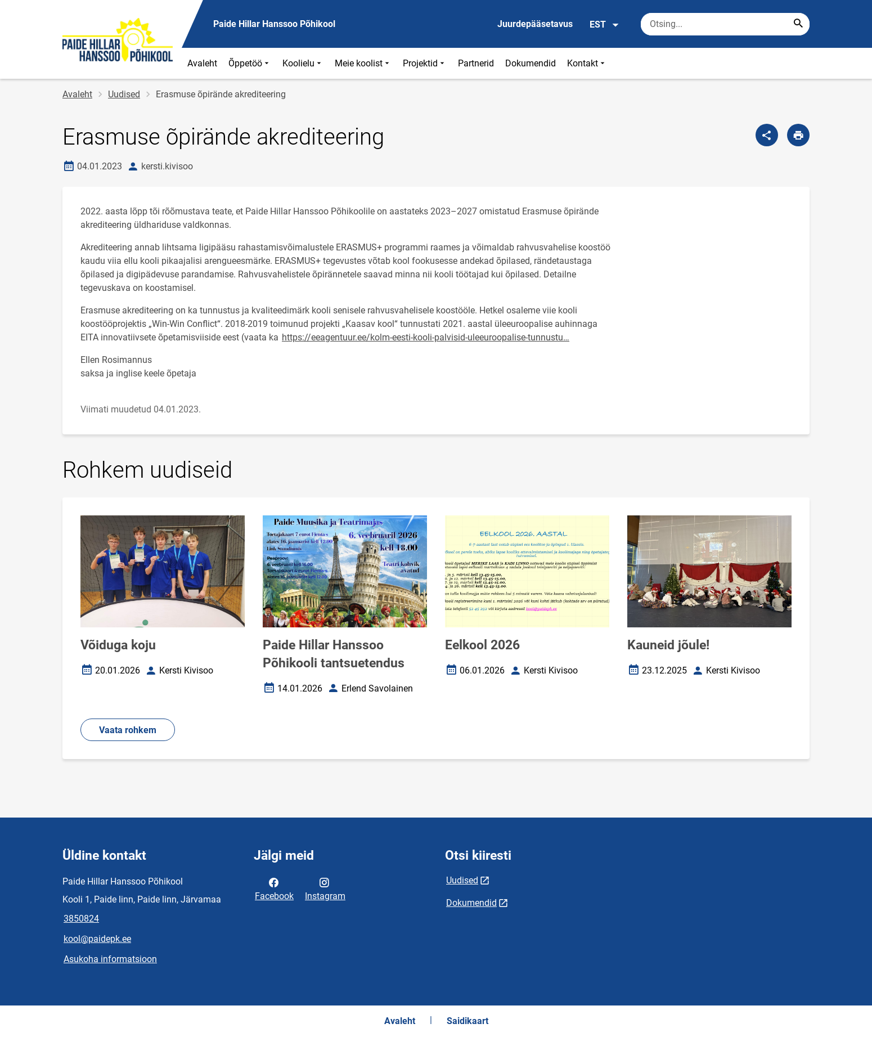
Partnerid (476, 63)
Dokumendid (530, 63)
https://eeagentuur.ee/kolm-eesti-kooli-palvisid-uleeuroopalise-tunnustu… (425, 337)
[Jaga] (767, 135)
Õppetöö (249, 63)
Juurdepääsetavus (535, 24)
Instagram (325, 888)
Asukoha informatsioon (110, 959)
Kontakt (587, 63)
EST (604, 25)
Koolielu (302, 63)
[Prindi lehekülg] (798, 135)
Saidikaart (467, 1021)
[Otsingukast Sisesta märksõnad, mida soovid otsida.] (725, 24)
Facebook (274, 888)
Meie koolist (363, 63)
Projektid (425, 63)
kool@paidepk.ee (97, 938)
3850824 (81, 918)
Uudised (124, 94)
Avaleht (202, 63)
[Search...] (798, 24)
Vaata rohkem (127, 730)
